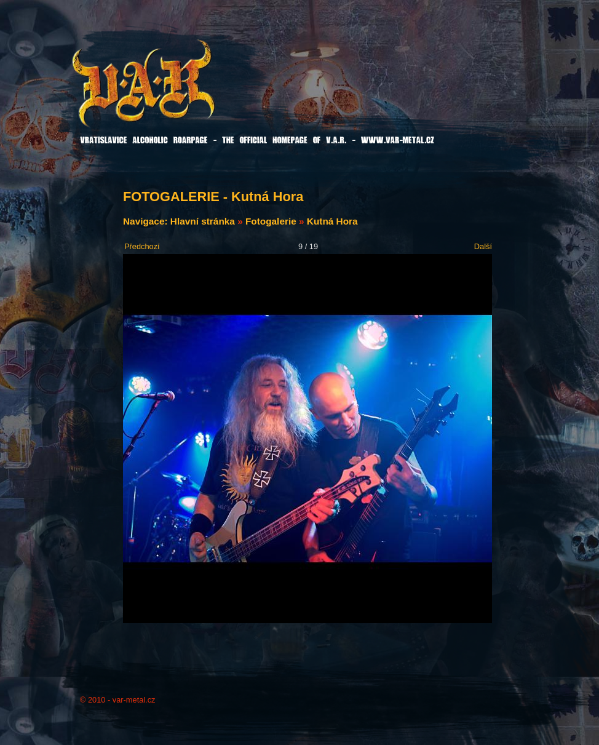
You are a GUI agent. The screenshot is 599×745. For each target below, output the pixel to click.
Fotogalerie (270, 221)
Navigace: (146, 221)
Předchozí (142, 246)
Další (483, 246)
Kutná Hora (332, 221)
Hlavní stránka (202, 221)
